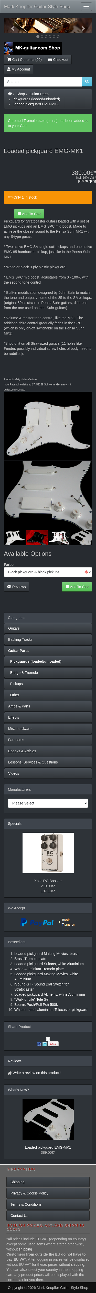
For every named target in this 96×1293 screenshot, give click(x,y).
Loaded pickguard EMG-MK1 (36, 104)
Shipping (17, 1182)
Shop (21, 94)
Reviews (16, 587)
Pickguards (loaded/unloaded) (36, 99)
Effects (13, 717)
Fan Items (16, 740)
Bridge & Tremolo (23, 673)
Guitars (14, 628)
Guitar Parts (39, 94)
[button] (10, 25)
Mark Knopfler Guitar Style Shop (37, 6)
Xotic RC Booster (48, 881)
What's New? (18, 1090)
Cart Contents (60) (24, 60)
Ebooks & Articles (22, 751)
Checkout (58, 60)
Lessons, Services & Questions (33, 762)
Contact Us (19, 1216)
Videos (13, 773)
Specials (15, 824)
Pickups (15, 684)
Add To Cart (29, 214)
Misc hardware (19, 729)
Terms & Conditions (25, 1204)
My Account (18, 69)
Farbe (9, 565)
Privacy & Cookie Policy (29, 1193)
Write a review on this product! (37, 1073)
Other (13, 695)
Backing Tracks (20, 639)
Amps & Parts (19, 706)
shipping (90, 181)
